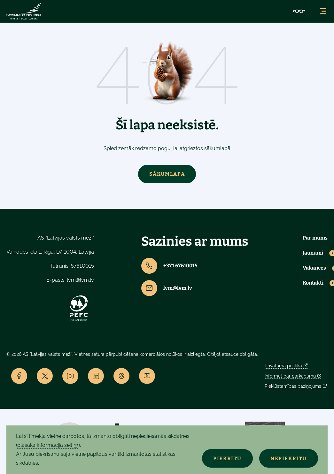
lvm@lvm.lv (80, 280)
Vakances (314, 268)
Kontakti (313, 283)
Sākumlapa (167, 174)
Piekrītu (227, 458)
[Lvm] (23, 11)
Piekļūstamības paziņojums (293, 386)
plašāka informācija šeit (44, 445)
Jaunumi (313, 253)
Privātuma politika (283, 365)
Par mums (315, 238)
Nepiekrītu (288, 458)
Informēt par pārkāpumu (290, 375)
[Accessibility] (299, 11)
